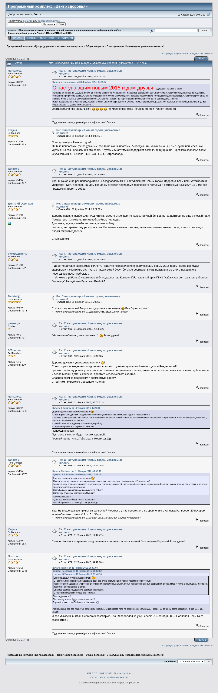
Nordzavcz (15, 70)
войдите (28, 20)
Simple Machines (123, 673)
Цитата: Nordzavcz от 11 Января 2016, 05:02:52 (76, 471)
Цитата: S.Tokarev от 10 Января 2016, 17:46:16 (76, 408)
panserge (14, 323)
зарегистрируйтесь (49, 20)
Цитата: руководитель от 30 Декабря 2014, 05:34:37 (79, 82)
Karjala (12, 130)
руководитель (17, 253)
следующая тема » (201, 53)
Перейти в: (170, 661)
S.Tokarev (14, 350)
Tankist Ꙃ (14, 168)
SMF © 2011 (105, 673)
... (21, 58)
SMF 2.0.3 (91, 673)
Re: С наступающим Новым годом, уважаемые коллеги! (90, 72)
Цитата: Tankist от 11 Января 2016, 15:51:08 (75, 568)
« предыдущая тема (175, 53)
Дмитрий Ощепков (20, 203)
